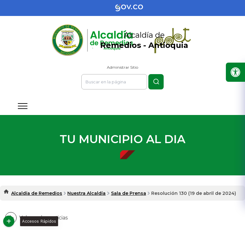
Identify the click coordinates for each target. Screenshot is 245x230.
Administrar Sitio (122, 67)
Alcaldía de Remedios (36, 193)
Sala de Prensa (128, 193)
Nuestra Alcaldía (86, 193)
